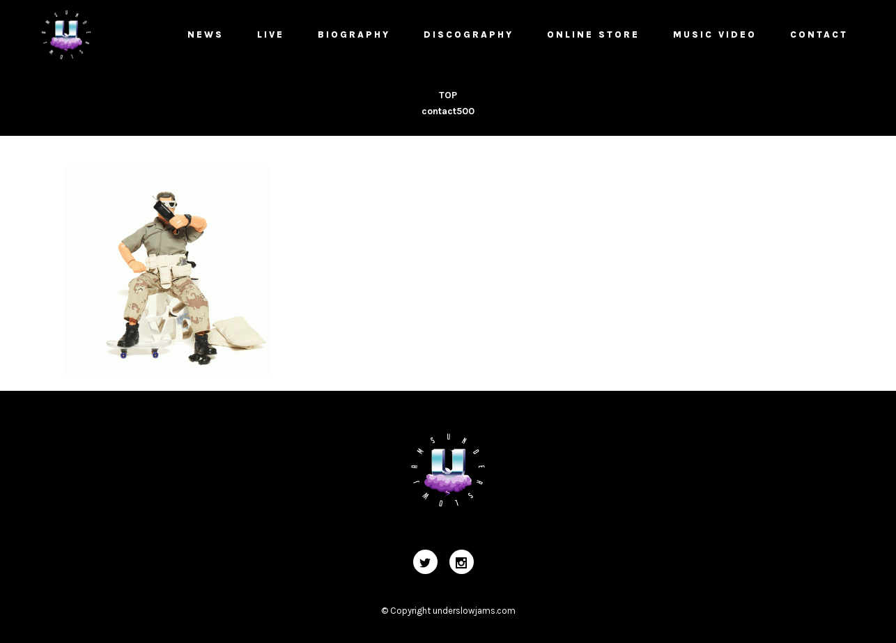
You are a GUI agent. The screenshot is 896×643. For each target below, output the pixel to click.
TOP (448, 95)
